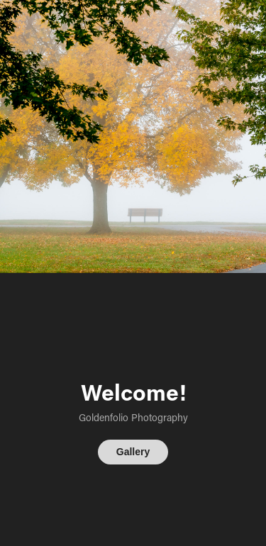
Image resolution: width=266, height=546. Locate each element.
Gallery (133, 451)
